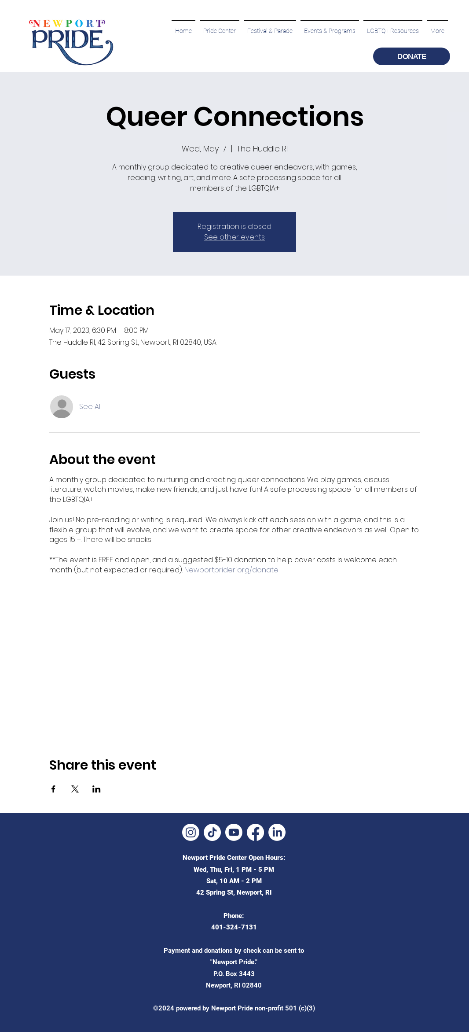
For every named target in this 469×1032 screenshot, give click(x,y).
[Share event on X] (75, 788)
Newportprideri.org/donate (231, 570)
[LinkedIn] (277, 832)
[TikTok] (212, 832)
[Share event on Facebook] (53, 788)
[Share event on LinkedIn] (96, 788)
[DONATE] (411, 56)
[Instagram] (190, 832)
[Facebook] (255, 832)
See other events (234, 237)
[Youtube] (233, 832)
